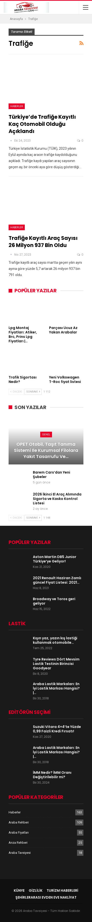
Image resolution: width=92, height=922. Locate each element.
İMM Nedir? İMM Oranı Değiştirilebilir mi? (52, 774)
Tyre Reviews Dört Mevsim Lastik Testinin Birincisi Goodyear (56, 664)
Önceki (16, 391)
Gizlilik (35, 890)
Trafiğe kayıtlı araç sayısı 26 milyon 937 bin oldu (43, 241)
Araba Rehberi (19, 822)
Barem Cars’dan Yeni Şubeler (51, 474)
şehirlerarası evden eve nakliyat (46, 897)
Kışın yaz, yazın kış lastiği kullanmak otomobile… (55, 640)
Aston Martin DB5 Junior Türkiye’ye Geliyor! (54, 559)
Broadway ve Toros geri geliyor (54, 601)
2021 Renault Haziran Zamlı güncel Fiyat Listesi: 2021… (57, 580)
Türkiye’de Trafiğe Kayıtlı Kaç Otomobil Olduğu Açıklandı (42, 124)
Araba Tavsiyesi (20, 853)
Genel (46, 434)
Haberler (16, 106)
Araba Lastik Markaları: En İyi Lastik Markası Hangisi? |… (56, 688)
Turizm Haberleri (62, 890)
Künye (19, 890)
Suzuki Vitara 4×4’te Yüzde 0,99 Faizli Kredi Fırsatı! (57, 729)
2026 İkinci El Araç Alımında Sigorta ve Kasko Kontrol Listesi (57, 499)
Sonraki (33, 391)
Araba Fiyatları (19, 832)
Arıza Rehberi (18, 842)
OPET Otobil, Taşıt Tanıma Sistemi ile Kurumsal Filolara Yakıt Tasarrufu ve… (46, 450)
